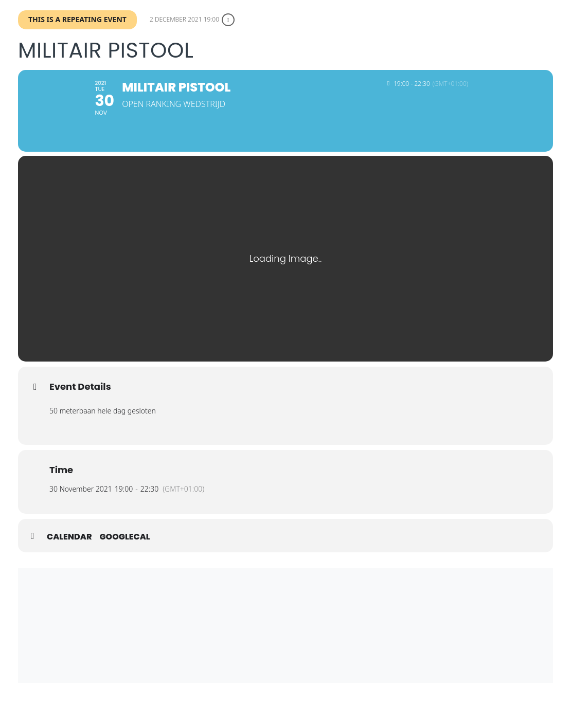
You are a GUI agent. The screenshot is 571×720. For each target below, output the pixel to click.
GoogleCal (125, 548)
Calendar (69, 548)
